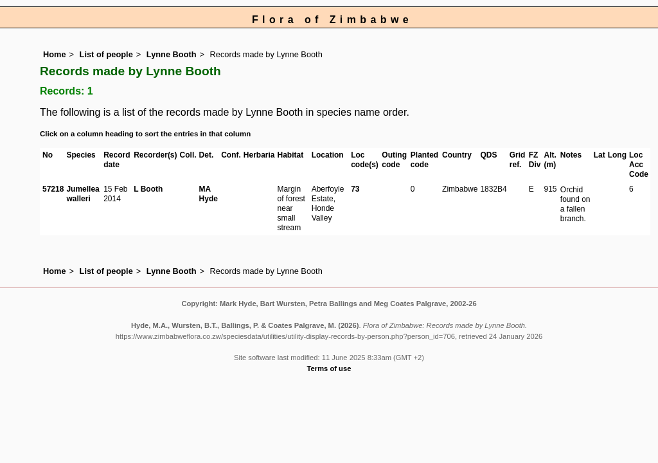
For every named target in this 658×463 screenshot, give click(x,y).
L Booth (148, 189)
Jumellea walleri (82, 194)
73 (355, 189)
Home (54, 54)
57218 (53, 189)
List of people (106, 54)
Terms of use (329, 368)
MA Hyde (208, 194)
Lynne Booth (172, 54)
